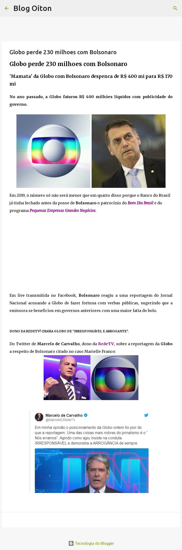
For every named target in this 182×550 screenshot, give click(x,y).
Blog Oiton (32, 8)
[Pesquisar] (175, 8)
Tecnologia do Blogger (91, 543)
